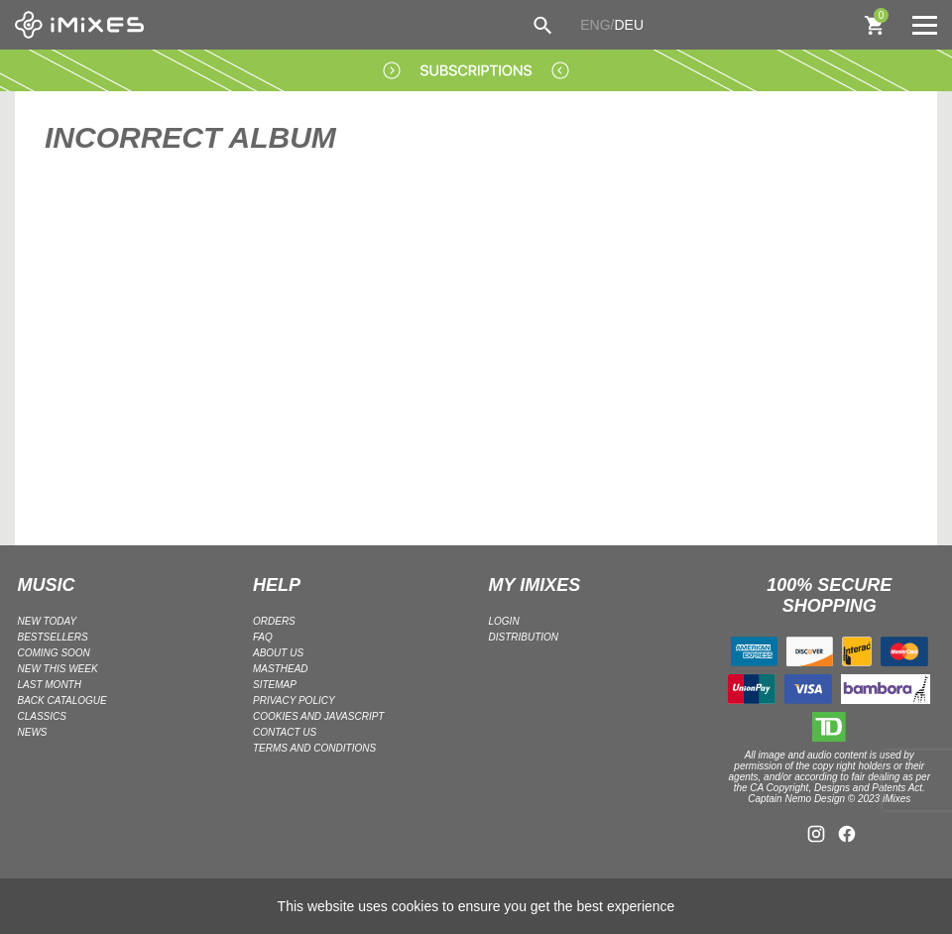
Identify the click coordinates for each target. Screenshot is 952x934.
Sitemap (275, 684)
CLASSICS (42, 716)
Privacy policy (294, 700)
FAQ (263, 637)
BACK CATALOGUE (62, 700)
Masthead (280, 668)
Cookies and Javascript (318, 716)
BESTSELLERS (53, 637)
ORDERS (274, 621)
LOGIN (504, 621)
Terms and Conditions (314, 748)
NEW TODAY (47, 621)
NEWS (33, 732)
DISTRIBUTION (524, 637)
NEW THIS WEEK (58, 668)
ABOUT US (278, 652)
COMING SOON (54, 652)
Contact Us (284, 732)
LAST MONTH (49, 684)
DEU (629, 25)
